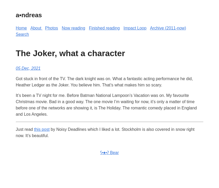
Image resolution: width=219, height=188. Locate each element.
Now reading (73, 28)
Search (22, 34)
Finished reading (104, 28)
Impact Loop (134, 28)
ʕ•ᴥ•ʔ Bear (109, 152)
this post (42, 129)
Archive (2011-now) (168, 28)
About (36, 28)
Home (21, 28)
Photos (51, 28)
